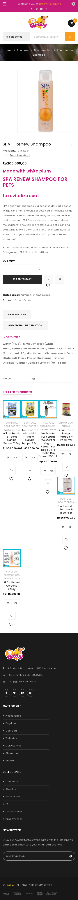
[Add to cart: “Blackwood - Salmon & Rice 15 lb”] (62, 527)
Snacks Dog (66, 422)
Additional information (25, 325)
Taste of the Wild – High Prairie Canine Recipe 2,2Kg (30, 436)
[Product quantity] (22, 268)
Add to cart (24, 279)
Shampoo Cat (48, 426)
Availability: (10, 150)
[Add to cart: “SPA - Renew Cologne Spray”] (8, 603)
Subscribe (70, 856)
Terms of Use (14, 811)
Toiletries (11, 738)
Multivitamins (13, 745)
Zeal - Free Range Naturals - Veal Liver (66, 435)
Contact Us (12, 781)
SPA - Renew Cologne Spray (11, 586)
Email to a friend (20, 155)
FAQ (8, 804)
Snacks (66, 426)
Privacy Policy (14, 819)
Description (17, 314)
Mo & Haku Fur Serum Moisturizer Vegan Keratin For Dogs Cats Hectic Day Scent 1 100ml (48, 445)
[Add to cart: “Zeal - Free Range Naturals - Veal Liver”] (62, 454)
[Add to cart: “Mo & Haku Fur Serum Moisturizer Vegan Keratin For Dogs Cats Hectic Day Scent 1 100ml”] (44, 470)
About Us (11, 789)
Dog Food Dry (12, 426)
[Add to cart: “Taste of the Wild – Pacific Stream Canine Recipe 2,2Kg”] (8, 457)
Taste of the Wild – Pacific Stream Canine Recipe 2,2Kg (12, 436)
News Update (14, 796)
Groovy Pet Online (50, 4)
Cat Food (11, 730)
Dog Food (11, 422)
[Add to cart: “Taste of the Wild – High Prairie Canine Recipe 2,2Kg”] (26, 457)
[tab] (17, 314)
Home (8, 50)
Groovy (10, 885)
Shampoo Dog (43, 50)
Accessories (13, 715)
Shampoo (23, 50)
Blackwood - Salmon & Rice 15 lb (66, 509)
